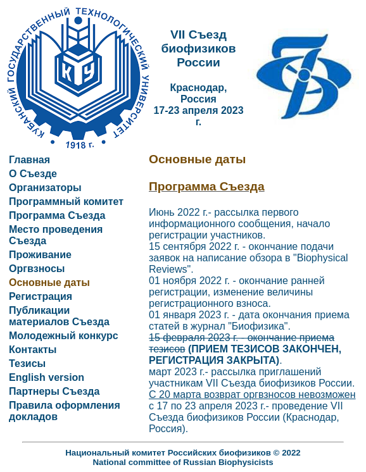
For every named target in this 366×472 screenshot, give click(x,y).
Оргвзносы (37, 268)
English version (46, 377)
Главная (29, 159)
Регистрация (40, 296)
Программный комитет (66, 201)
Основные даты (49, 282)
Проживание (40, 254)
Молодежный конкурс (63, 335)
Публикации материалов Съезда (59, 316)
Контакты (32, 349)
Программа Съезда (57, 215)
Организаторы (45, 187)
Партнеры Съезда (54, 391)
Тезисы (27, 363)
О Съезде (33, 173)
